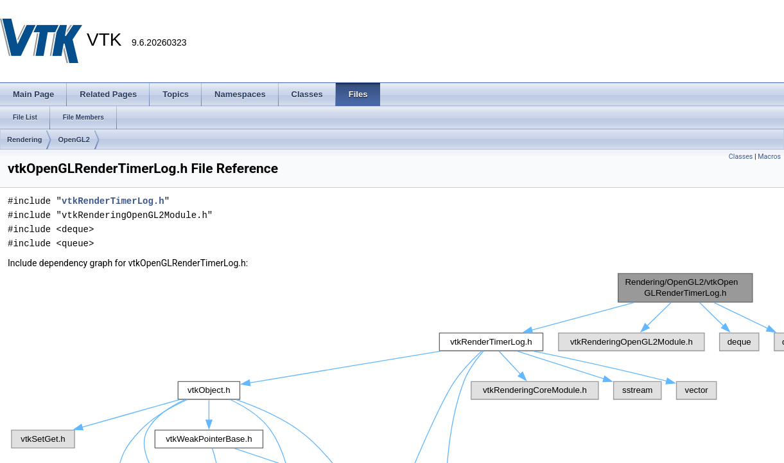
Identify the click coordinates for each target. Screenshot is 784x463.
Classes (741, 156)
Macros (769, 156)
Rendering (24, 139)
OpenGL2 (74, 139)
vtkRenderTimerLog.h (113, 201)
